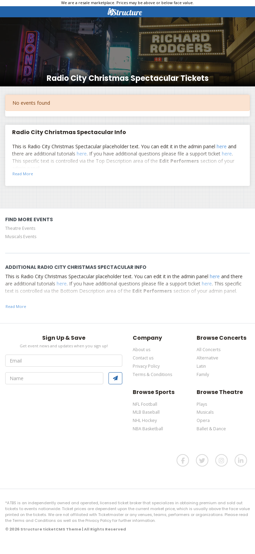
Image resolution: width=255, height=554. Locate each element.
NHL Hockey (145, 420)
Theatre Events (20, 228)
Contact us (143, 358)
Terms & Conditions (152, 374)
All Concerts (208, 350)
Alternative (207, 358)
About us (141, 350)
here (222, 146)
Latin (201, 366)
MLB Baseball (146, 412)
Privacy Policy (146, 366)
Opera (203, 420)
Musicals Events (20, 237)
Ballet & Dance (211, 429)
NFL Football (145, 404)
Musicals (205, 412)
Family (203, 374)
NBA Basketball (148, 429)
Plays (202, 404)
